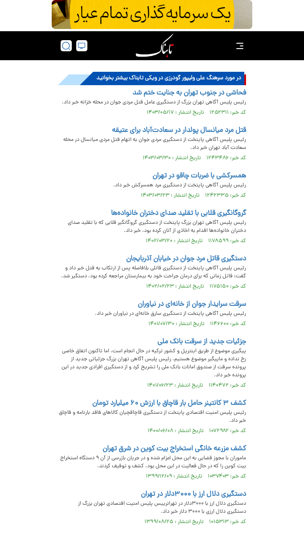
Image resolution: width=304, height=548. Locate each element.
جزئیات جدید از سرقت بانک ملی (201, 342)
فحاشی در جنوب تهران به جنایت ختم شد (189, 93)
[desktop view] (81, 45)
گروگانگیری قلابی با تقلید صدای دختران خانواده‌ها (178, 213)
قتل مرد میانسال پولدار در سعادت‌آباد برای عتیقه (179, 130)
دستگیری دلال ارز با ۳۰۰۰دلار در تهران (193, 494)
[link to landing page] (155, 45)
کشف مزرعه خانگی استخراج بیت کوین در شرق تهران (174, 449)
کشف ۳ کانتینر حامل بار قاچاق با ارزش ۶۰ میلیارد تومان (169, 403)
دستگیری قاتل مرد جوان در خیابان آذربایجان (186, 259)
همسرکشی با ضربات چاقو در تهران (199, 176)
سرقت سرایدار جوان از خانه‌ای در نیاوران (192, 304)
